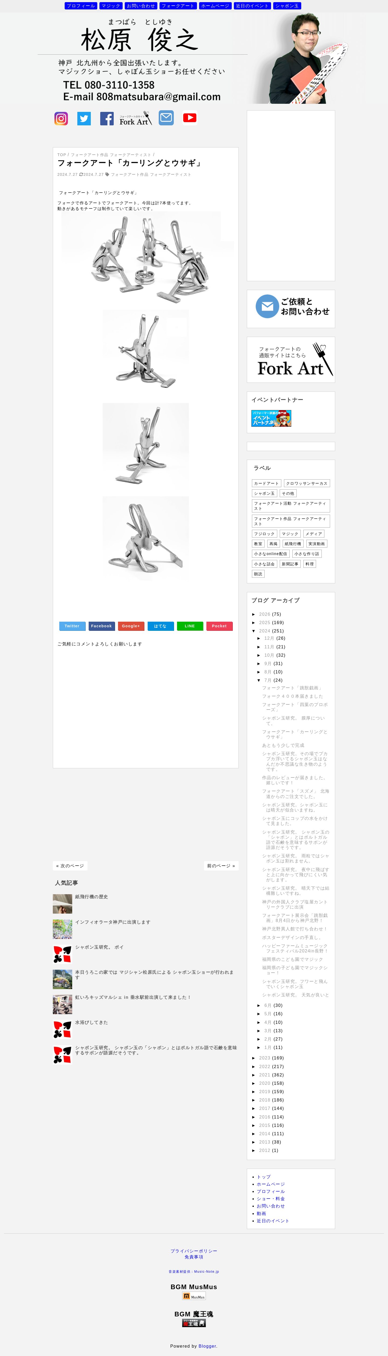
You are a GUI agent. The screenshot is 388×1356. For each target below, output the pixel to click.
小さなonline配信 (270, 554)
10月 (270, 655)
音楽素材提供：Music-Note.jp (194, 1272)
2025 (265, 622)
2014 (265, 1133)
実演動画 (317, 544)
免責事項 (194, 1257)
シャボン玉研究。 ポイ (99, 947)
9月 (268, 663)
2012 (265, 1150)
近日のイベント (252, 6)
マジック (111, 6)
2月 (268, 1039)
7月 (268, 680)
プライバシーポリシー (194, 1251)
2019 (265, 1091)
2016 (265, 1117)
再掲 (273, 544)
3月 (268, 1030)
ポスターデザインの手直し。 (293, 937)
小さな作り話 (307, 554)
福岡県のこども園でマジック (293, 959)
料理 (310, 564)
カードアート (266, 483)
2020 (265, 1083)
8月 (268, 672)
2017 (265, 1108)
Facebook (101, 626)
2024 (265, 631)
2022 (265, 1066)
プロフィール (81, 6)
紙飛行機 (293, 544)
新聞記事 (290, 564)
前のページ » (221, 865)
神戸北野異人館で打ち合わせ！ (295, 929)
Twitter (72, 626)
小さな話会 (264, 564)
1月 (268, 1047)
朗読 (258, 574)
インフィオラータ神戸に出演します (113, 922)
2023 (265, 1058)
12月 (270, 638)
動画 (261, 1213)
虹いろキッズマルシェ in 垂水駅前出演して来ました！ (133, 997)
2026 (265, 614)
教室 (258, 544)
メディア (314, 534)
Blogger (207, 1346)
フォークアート (178, 6)
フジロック (264, 534)
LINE (190, 626)
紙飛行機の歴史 (91, 896)
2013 (265, 1142)
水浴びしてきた (91, 1022)
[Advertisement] (146, 814)
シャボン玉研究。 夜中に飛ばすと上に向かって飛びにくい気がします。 (296, 874)
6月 (268, 1005)
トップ (264, 1177)
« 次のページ (70, 865)
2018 (265, 1100)
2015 (265, 1125)
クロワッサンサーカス (307, 483)
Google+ (131, 626)
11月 (270, 647)
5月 (268, 1013)
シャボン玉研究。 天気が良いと (296, 995)
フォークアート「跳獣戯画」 (293, 688)
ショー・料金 (271, 1198)
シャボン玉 (287, 6)
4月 (268, 1022)
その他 (288, 493)
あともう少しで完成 (283, 745)
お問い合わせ (141, 6)
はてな (160, 626)
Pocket (219, 626)
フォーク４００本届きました (293, 696)
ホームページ (215, 6)
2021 (265, 1075)
